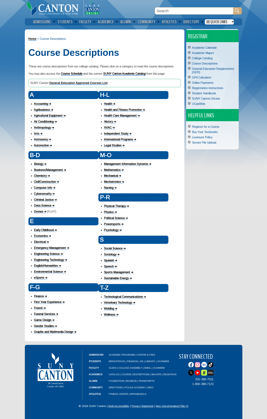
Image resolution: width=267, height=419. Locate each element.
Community (96, 387)
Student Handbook (204, 93)
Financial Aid (135, 361)
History (108, 121)
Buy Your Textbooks (205, 132)
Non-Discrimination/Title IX (172, 406)
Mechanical (111, 175)
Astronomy (41, 139)
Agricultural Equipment (48, 115)
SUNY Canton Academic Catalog (124, 73)
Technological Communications (123, 296)
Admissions (96, 354)
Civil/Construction (45, 181)
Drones (38, 211)
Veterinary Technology (118, 302)
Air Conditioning (44, 121)
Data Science (42, 205)
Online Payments (203, 82)
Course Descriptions (205, 63)
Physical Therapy (115, 206)
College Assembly (130, 367)
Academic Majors (203, 53)
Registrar (170, 374)
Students (95, 361)
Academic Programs (122, 354)
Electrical (40, 241)
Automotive (41, 145)
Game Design (42, 320)
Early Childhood (44, 230)
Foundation (116, 381)
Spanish (109, 260)
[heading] (54, 8)
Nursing (108, 187)
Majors (156, 374)
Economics (41, 235)
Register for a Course (205, 126)
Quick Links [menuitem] (218, 22)
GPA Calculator (201, 77)
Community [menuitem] (146, 22)
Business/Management (48, 170)
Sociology (110, 254)
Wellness (109, 314)
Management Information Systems (126, 164)
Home (32, 38)
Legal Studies (112, 145)
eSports (39, 277)
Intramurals (138, 394)
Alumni (93, 381)
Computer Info (43, 187)
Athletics (95, 394)
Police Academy (135, 387)
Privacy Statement (142, 406)
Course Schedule (71, 73)
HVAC (108, 127)
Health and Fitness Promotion (123, 109)
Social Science (113, 248)
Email (147, 367)
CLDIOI (112, 367)
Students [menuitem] (65, 22)
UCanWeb (198, 103)
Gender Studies (44, 326)
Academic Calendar (204, 47)
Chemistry (40, 175)
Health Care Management (120, 115)
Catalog (114, 374)
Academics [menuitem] (106, 22)
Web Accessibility (118, 406)
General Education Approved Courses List (78, 82)
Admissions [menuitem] (42, 22)
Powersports (112, 224)
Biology (38, 164)
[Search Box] (194, 11)
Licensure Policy (202, 137)
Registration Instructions (207, 88)
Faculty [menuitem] (85, 22)
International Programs (118, 139)
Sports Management (117, 272)
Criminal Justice (44, 199)
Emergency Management (50, 247)
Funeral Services (44, 314)
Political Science (114, 218)
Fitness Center (118, 394)
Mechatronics (112, 181)
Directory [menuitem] (191, 22)
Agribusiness (42, 109)
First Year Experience (47, 302)
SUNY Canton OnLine (206, 98)
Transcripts (146, 381)
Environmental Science (48, 271)
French (38, 308)
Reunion (131, 381)
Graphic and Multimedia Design (53, 331)
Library (150, 361)
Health (108, 103)
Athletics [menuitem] (169, 22)
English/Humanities (46, 265)
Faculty (94, 367)
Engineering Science (47, 253)
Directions (116, 387)
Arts (36, 133)
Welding (109, 308)
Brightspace (117, 361)
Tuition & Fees (146, 354)
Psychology (111, 230)
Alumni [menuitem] (125, 22)
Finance (39, 296)
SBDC (150, 387)
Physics (109, 212)
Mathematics (112, 170)
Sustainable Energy (116, 278)
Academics (95, 374)
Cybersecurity (42, 193)
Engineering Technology (49, 259)
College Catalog (202, 58)
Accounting (41, 103)
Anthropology (42, 127)
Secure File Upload (204, 142)
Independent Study (116, 133)
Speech (109, 266)
